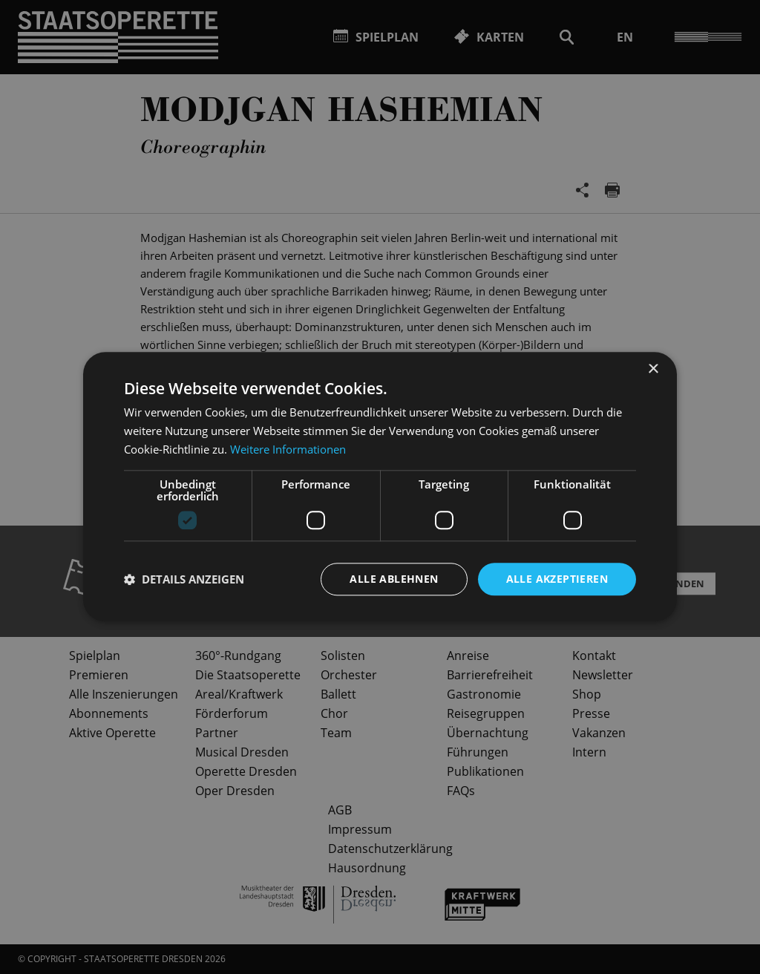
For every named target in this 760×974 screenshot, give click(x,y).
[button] (184, 579)
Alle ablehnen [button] (394, 579)
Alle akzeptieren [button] (557, 579)
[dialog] (380, 487)
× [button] (652, 369)
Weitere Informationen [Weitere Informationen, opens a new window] (288, 449)
